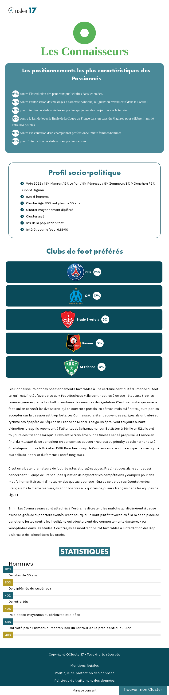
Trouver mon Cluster (143, 689)
